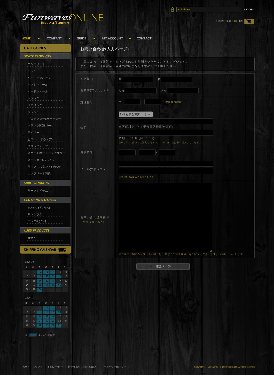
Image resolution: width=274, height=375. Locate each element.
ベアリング (35, 105)
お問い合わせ (55, 366)
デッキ (32, 71)
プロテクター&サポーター (44, 118)
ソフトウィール (38, 84)
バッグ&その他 (37, 221)
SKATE (31, 238)
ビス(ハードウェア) (40, 139)
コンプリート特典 (39, 173)
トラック (33, 98)
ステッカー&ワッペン (41, 160)
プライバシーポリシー (113, 366)
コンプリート (36, 64)
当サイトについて (32, 366)
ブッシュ (33, 112)
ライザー (33, 132)
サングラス (35, 214)
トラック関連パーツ (41, 125)
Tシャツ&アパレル (39, 207)
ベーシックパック (39, 78)
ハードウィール (38, 91)
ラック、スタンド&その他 (44, 166)
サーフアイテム (38, 190)
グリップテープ (38, 146)
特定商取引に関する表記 (82, 366)
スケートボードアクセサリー (46, 153)
